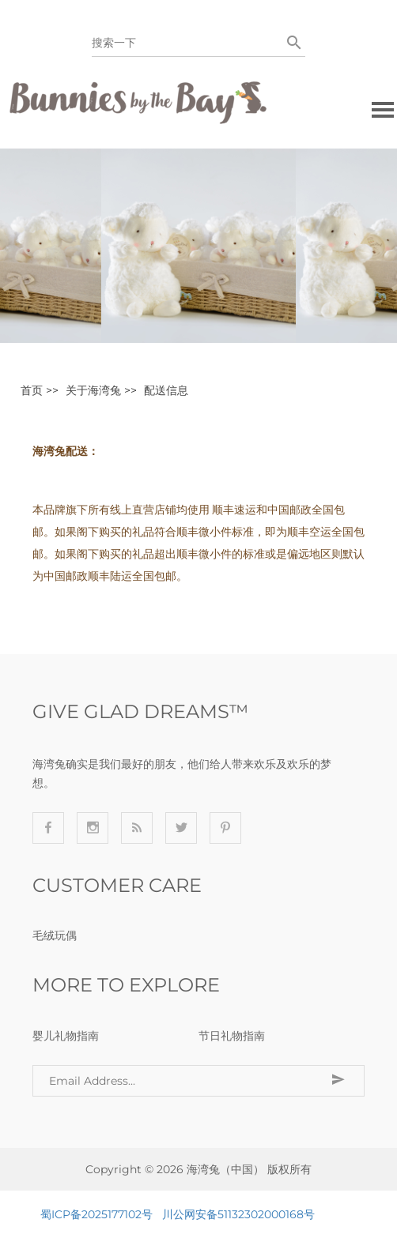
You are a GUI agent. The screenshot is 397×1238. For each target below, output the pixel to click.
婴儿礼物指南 (65, 1036)
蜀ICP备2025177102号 (96, 1214)
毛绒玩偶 (54, 935)
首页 (32, 390)
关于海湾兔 (93, 390)
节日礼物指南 (231, 1036)
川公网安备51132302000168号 (238, 1214)
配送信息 (166, 390)
